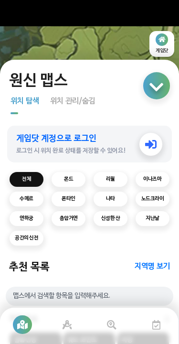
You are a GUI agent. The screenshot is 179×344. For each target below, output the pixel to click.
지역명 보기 (152, 266)
